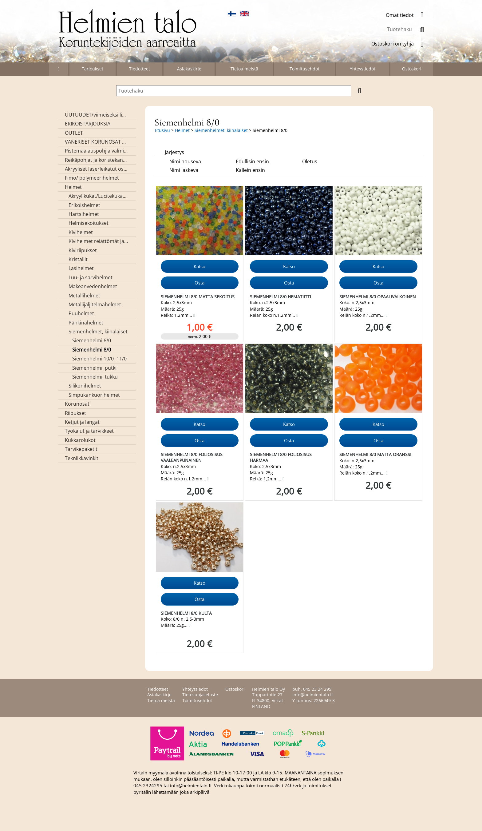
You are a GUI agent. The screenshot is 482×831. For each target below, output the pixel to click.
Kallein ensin (250, 170)
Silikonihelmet (85, 385)
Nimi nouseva (185, 161)
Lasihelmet (81, 268)
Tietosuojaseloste (200, 695)
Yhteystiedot (362, 69)
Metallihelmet (84, 295)
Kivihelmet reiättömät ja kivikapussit (98, 241)
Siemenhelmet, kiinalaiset (98, 331)
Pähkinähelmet (86, 322)
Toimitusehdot (304, 69)
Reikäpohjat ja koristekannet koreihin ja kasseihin (96, 160)
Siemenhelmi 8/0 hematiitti (280, 297)
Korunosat (77, 403)
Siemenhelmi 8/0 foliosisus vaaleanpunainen (192, 457)
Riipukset (75, 413)
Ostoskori (411, 69)
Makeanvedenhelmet (93, 286)
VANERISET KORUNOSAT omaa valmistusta (96, 141)
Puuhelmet (81, 313)
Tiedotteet (139, 69)
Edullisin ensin (252, 161)
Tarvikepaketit (81, 449)
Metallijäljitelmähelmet (95, 304)
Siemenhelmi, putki (94, 367)
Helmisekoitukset (89, 223)
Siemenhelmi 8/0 (91, 349)
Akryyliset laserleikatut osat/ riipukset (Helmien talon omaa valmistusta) (96, 168)
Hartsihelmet (84, 214)
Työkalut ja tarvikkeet (89, 430)
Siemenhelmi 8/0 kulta (186, 613)
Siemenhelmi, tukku (95, 376)
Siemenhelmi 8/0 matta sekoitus (198, 297)
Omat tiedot (407, 15)
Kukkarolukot (80, 440)
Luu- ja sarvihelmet (91, 277)
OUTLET (74, 132)
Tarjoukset (92, 69)
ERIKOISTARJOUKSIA (87, 123)
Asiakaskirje (189, 69)
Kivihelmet (81, 232)
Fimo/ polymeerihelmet (92, 177)
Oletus (309, 161)
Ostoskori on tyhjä (400, 43)
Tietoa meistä (244, 69)
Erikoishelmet (84, 205)
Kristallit (78, 259)
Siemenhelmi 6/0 (91, 340)
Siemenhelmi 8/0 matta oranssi (375, 454)
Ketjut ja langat (82, 422)
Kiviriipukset (83, 250)
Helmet (73, 187)
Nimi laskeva (183, 170)
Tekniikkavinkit (81, 458)
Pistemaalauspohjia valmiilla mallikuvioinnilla (96, 150)
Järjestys (174, 152)
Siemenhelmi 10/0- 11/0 (99, 358)
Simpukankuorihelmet (94, 395)
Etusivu (162, 130)
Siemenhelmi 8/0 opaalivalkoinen (377, 297)
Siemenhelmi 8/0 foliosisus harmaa (281, 457)
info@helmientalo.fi (312, 695)
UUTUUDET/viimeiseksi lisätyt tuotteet (96, 114)
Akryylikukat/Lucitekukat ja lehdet (98, 196)
